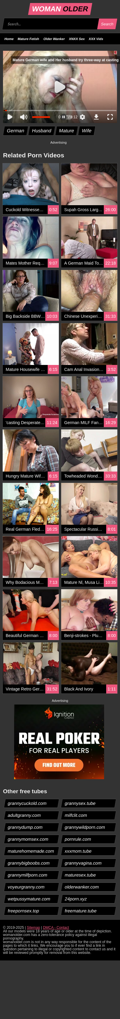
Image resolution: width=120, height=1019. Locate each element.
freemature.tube (80, 910)
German (16, 130)
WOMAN (59, 9)
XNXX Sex (77, 39)
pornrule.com (78, 839)
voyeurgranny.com (26, 886)
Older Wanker (54, 39)
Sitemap (33, 928)
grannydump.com (25, 827)
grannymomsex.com (28, 839)
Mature (66, 130)
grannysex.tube (80, 803)
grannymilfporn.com (28, 874)
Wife (86, 130)
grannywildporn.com (85, 827)
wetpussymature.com (29, 898)
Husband (42, 130)
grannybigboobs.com (29, 862)
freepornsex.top (24, 910)
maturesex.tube (80, 874)
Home (9, 39)
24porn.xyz (75, 898)
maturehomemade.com (31, 851)
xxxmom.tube (78, 851)
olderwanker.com (81, 886)
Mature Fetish (28, 39)
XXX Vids (96, 39)
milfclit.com (76, 815)
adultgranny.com (24, 815)
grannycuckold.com (27, 803)
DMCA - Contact (56, 928)
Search (107, 24)
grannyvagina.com (83, 862)
